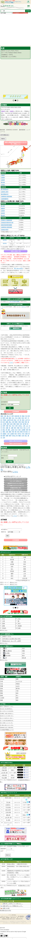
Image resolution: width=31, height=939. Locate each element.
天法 (16, 418)
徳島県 (3, 208)
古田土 (20, 426)
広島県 (11, 111)
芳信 (3, 615)
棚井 (16, 422)
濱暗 (14, 424)
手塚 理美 (4, 766)
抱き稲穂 (7, 651)
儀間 (12, 573)
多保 (11, 424)
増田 (4, 431)
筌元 (21, 427)
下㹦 (17, 686)
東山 (10, 422)
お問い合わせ (13, 913)
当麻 (12, 427)
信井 (12, 566)
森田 (10, 431)
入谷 (23, 649)
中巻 (1, 677)
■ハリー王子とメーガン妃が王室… (7, 707)
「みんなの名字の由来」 (14, 301)
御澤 (10, 435)
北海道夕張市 (4, 229)
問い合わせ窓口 (18, 268)
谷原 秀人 (5, 243)
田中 (24, 564)
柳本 (17, 696)
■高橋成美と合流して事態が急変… (7, 723)
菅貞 (26, 422)
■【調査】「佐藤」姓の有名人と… (7, 709)
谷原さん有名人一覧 (16, 251)
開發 (24, 569)
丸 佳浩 (8, 816)
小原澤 (2, 694)
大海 (22, 435)
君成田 (20, 621)
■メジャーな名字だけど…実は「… (7, 714)
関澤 (4, 418)
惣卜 (17, 691)
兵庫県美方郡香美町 (6, 196)
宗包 (18, 431)
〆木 (12, 557)
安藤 (17, 424)
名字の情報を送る (5, 135)
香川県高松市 (4, 189)
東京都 (3, 182)
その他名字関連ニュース (7, 726)
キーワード (4, 455)
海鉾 (18, 427)
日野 (12, 416)
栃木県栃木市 (4, 194)
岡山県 (3, 215)
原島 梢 (8, 811)
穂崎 (1, 696)
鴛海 (21, 431)
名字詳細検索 (15, 411)
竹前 (24, 562)
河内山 (14, 435)
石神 (13, 422)
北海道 (3, 184)
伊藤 (23, 647)
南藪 (19, 435)
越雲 (24, 571)
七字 (18, 420)
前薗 (1, 682)
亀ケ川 (9, 416)
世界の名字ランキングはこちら (15, 490)
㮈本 (17, 689)
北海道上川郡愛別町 (6, 220)
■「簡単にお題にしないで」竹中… (7, 721)
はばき (18, 682)
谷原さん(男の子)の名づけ (15, 441)
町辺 (15, 420)
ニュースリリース (13, 912)
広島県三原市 (4, 191)
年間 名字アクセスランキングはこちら (16, 483)
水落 (7, 431)
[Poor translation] (5, 932)
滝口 (24, 427)
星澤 (8, 424)
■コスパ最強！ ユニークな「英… (6, 718)
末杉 (19, 429)
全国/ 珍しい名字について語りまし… (11, 899)
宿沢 (15, 427)
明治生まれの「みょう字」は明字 (11, 637)
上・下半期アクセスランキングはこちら (15, 485)
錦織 (7, 422)
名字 (2, 847)
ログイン (24, 306)
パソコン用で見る (12, 911)
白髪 (7, 418)
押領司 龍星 (8, 793)
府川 (19, 619)
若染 (1, 684)
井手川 (19, 433)
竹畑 (7, 426)
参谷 (26, 431)
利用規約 (7, 913)
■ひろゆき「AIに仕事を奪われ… (6, 704)
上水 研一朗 (4, 768)
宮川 (13, 426)
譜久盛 (24, 654)
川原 (5, 416)
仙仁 (12, 569)
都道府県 (3, 844)
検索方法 (3, 404)
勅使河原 (16, 416)
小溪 (24, 426)
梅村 (10, 418)
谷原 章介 (5, 240)
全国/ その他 (4, 904)
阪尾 (4, 435)
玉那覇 (23, 429)
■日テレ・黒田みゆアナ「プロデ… (7, 702)
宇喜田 (4, 420)
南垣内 (2, 675)
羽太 (10, 426)
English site (19, 914)
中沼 (26, 416)
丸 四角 (7, 649)
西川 (15, 433)
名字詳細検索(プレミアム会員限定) (20, 13)
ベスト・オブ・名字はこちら (16, 481)
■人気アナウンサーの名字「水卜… (7, 711)
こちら (11, 362)
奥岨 (23, 416)
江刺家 (12, 433)
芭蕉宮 (18, 679)
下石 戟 (8, 798)
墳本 (23, 420)
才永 (19, 615)
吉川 (16, 429)
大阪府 (3, 111)
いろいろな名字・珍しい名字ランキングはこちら (15, 478)
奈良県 (3, 213)
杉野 (4, 426)
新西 (1, 691)
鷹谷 (1, 686)
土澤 (26, 420)
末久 (13, 418)
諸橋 (3, 621)
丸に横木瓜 (8, 647)
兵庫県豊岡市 (4, 199)
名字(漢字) (4, 402)
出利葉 (12, 564)
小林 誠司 (4, 763)
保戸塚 (24, 424)
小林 (3, 617)
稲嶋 (7, 435)
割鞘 (17, 675)
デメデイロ (19, 677)
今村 (4, 437)
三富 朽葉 (8, 808)
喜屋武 (4, 433)
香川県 (3, 206)
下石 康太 (8, 803)
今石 (1, 679)
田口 (26, 435)
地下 (26, 418)
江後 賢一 (8, 801)
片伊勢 (4, 424)
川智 (16, 426)
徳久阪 (12, 559)
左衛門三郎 (10, 420)
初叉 (4, 427)
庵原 (2, 416)
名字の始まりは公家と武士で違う (11, 634)
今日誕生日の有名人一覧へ (15, 487)
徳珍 (9, 429)
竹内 (23, 433)
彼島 (19, 418)
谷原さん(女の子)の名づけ (15, 443)
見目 (22, 418)
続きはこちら (13, 582)
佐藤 (7, 427)
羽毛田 (12, 571)
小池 (8, 433)
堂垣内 (4, 624)
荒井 (13, 431)
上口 (27, 426)
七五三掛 (24, 578)
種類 (2, 458)
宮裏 (26, 433)
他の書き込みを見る (5, 906)
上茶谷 (12, 429)
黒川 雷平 (8, 806)
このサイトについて (4, 912)
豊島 (1, 689)
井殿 (19, 422)
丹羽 (23, 644)
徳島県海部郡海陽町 (6, 225)
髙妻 (3, 619)
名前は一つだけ (6, 632)
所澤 (27, 429)
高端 (22, 422)
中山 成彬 (4, 773)
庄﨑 (19, 624)
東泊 (4, 429)
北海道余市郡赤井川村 (7, 222)
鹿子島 (18, 684)
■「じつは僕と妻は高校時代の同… (7, 716)
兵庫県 (3, 177)
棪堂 (17, 694)
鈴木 (4, 422)
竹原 (21, 424)
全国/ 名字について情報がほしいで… (11, 902)
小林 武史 (4, 771)
